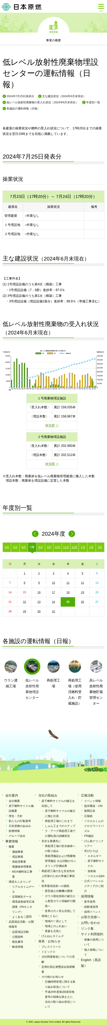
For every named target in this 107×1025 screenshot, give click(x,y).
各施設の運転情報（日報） (23, 108)
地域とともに (49, 916)
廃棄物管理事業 (22, 866)
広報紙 (88, 816)
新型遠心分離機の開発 (59, 890)
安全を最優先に (51, 841)
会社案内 (11, 795)
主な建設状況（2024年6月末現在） (64, 96)
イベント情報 (92, 800)
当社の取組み (47, 795)
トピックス (48, 951)
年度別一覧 (93, 102)
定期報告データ (22, 896)
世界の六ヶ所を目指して (60, 911)
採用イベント (92, 911)
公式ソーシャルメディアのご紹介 (94, 885)
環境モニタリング (20, 881)
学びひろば (91, 851)
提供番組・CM (93, 805)
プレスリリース (51, 946)
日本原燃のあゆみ (20, 826)
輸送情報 (17, 946)
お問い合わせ (90, 922)
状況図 (50, 425)
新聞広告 (89, 810)
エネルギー (94, 856)
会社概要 (14, 800)
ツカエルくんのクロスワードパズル (94, 825)
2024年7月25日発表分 (20, 96)
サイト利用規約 (92, 934)
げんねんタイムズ (52, 936)
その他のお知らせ (52, 976)
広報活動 (87, 795)
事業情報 (53, 32)
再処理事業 (19, 861)
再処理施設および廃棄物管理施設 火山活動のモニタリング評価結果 (60, 860)
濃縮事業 (17, 851)
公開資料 (17, 936)
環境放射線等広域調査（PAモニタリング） (23, 906)
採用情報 (87, 896)
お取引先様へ (90, 917)
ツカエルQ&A (96, 876)
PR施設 (89, 835)
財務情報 (14, 830)
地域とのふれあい (56, 926)
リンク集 (87, 928)
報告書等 (17, 941)
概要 (11, 846)
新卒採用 (89, 901)
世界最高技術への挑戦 (55, 886)
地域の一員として (56, 921)
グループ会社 (17, 835)
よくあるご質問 (22, 916)
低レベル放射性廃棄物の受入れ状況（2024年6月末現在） (42, 102)
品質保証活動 (20, 931)
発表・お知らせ (49, 941)
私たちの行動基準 (20, 821)
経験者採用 (91, 906)
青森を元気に (53, 931)
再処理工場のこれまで (59, 821)
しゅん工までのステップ (60, 826)
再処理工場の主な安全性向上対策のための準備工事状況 (58, 876)
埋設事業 (17, 856)
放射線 (92, 871)
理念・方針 (16, 816)
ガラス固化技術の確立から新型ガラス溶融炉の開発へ (60, 901)
